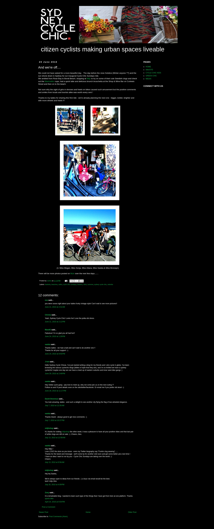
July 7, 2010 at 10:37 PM (54, 420)
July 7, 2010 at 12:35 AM (54, 405)
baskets (48, 284)
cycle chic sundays (70, 284)
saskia (47, 344)
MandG (48, 330)
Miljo (89, 78)
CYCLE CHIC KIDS (153, 73)
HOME (148, 67)
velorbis (110, 284)
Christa (48, 315)
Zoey (47, 493)
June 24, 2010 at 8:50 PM (55, 354)
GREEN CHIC (151, 76)
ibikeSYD (149, 70)
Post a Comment (48, 507)
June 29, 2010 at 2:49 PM (55, 374)
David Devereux (51, 399)
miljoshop (65, 432)
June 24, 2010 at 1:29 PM (55, 336)
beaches (54, 284)
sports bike (49, 498)
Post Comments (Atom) (58, 516)
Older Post (132, 512)
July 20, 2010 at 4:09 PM (54, 485)
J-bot (47, 362)
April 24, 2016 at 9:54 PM (55, 502)
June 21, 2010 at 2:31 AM (55, 307)
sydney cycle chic (100, 284)
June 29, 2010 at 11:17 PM (55, 391)
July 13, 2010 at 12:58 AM (55, 438)
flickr (72, 273)
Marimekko (49, 81)
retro (85, 284)
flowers (79, 284)
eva (46, 300)
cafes (60, 284)
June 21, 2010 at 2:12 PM (55, 322)
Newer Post (43, 512)
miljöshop (49, 428)
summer (90, 284)
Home (88, 512)
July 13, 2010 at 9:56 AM (54, 462)
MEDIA (148, 79)
